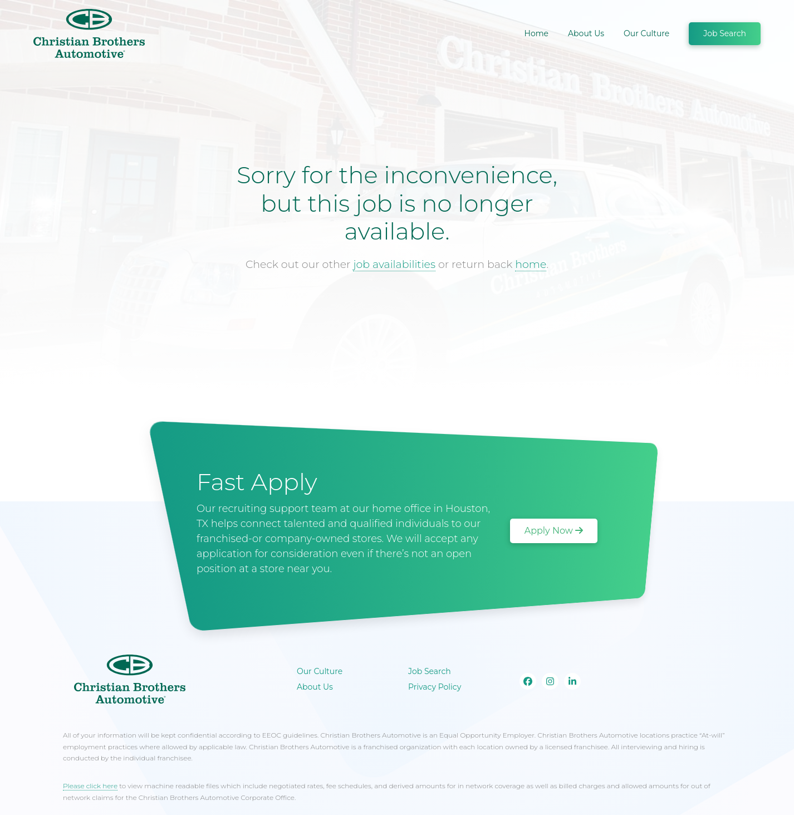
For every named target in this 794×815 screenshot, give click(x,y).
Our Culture (646, 33)
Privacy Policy (434, 687)
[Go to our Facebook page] (527, 681)
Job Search (724, 33)
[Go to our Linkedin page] (572, 681)
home (530, 264)
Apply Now (554, 530)
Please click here (90, 786)
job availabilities (394, 264)
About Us (586, 33)
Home (536, 33)
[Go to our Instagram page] (550, 681)
